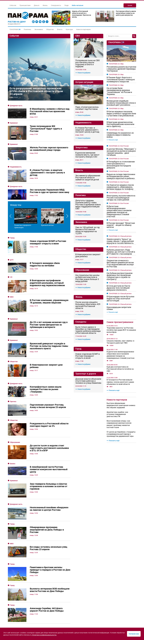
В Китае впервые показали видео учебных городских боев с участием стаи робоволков (121, 114)
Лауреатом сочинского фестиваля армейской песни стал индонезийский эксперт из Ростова (120, 264)
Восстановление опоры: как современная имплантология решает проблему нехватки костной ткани (119, 424)
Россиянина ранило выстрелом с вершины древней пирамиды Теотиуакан (121, 69)
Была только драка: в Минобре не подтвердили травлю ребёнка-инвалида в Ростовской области (88, 330)
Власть (59, 29)
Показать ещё (112, 140)
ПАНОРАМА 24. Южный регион (120, 236)
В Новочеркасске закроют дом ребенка (87, 255)
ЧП (11, 277)
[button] (15, 29)
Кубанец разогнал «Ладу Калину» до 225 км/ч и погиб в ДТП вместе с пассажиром (121, 252)
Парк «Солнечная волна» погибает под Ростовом (87, 108)
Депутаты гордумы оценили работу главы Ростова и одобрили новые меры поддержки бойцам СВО (88, 205)
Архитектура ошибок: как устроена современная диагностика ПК (117, 414)
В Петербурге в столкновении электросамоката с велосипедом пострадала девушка (121, 165)
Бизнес (12, 454)
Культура (69, 29)
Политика (27, 29)
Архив (130, 5)
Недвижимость (16, 167)
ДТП (11, 260)
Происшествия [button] (25, 5)
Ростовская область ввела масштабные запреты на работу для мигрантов (126, 13)
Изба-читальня (77, 5)
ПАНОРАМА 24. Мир (116, 64)
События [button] (13, 5)
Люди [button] (66, 5)
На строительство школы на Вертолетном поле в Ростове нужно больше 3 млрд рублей (87, 278)
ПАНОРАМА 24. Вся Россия (119, 146)
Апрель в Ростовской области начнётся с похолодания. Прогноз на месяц (81, 14)
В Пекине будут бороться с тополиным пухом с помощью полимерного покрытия (121, 80)
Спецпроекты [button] (56, 5)
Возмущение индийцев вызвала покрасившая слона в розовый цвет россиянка (121, 103)
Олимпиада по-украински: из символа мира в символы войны (120, 135)
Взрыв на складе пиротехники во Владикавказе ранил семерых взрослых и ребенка (121, 176)
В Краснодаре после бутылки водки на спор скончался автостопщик (120, 299)
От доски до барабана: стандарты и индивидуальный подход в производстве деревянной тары (121, 434)
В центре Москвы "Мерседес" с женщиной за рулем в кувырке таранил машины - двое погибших (121, 152)
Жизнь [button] (45, 5)
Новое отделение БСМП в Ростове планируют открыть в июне (87, 356)
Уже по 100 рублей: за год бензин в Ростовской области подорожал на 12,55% (87, 230)
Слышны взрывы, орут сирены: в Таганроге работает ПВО (120, 342)
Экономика (38, 29)
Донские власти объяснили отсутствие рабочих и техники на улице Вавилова (88, 381)
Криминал (14, 123)
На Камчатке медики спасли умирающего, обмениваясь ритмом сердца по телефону (120, 187)
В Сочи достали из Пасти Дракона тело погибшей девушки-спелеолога (118, 288)
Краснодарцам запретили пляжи (119, 308)
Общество (50, 29)
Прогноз (13, 401)
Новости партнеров (83, 29)
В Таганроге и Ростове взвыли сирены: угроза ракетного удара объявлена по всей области (120, 382)
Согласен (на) (134, 634)
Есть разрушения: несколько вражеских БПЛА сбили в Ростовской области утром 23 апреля (36, 91)
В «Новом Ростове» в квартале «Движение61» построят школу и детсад (87, 130)
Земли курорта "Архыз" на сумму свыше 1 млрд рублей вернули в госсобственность (120, 241)
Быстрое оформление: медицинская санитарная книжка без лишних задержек (121, 405)
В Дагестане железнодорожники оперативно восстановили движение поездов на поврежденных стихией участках (119, 211)
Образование (15, 437)
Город (12, 238)
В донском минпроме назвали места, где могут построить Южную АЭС (87, 155)
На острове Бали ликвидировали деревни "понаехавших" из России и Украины (119, 91)
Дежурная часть (16, 105)
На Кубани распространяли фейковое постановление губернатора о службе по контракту (119, 276)
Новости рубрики (82, 73)
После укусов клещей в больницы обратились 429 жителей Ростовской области (87, 305)
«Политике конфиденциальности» (44, 635)
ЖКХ (12, 297)
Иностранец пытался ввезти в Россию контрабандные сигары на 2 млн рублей (121, 198)
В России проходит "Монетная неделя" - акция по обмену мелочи (121, 225)
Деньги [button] (36, 5)
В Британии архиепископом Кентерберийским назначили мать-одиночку (120, 124)
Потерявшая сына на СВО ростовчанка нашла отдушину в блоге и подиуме (87, 63)
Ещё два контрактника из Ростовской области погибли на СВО (120, 369)
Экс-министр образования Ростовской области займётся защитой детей (87, 178)
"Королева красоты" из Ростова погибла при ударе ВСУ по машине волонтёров (121, 330)
